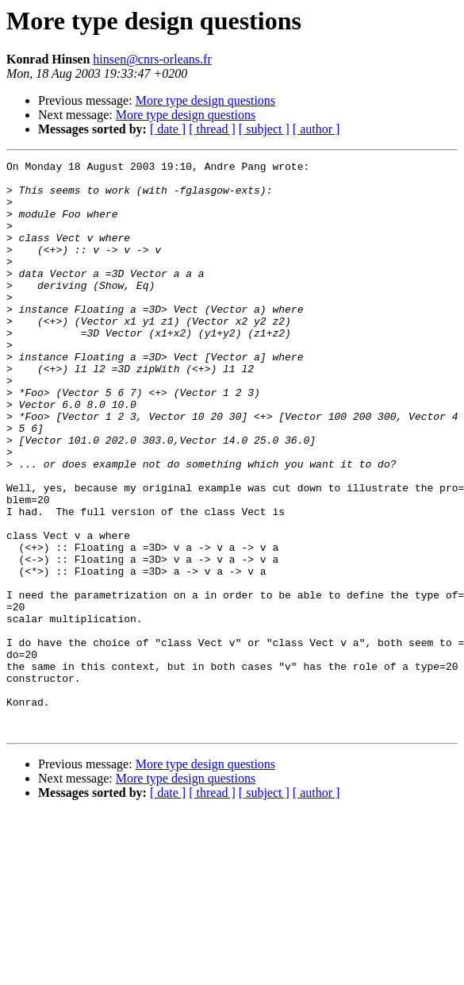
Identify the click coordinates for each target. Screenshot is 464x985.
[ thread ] (212, 129)
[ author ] (316, 129)
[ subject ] (264, 129)
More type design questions (205, 100)
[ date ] (168, 129)
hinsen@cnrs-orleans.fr (152, 59)
